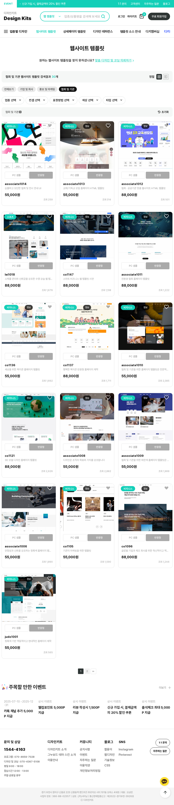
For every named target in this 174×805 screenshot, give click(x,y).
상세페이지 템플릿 (74, 31)
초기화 (163, 112)
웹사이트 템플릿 (46, 31)
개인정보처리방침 (90, 771)
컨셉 (34, 100)
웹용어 (108, 749)
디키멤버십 (152, 31)
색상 (87, 100)
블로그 (166, 3)
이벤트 (83, 755)
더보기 (165, 688)
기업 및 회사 (26, 89)
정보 (29, 126)
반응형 (41, 175)
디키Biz (169, 31)
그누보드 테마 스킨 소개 (62, 755)
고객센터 (135, 3)
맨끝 (93, 671)
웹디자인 (109, 755)
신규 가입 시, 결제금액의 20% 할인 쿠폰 (44, 4)
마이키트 (132, 16)
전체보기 (9, 89)
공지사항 (85, 749)
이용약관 (85, 765)
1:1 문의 (122, 3)
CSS (107, 765)
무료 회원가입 (159, 16)
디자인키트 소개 (57, 749)
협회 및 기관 (67, 89)
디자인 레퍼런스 (103, 31)
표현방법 (61, 100)
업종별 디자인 (15, 31)
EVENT (8, 3)
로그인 (121, 16)
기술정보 (109, 760)
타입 (111, 100)
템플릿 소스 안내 (130, 31)
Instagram (126, 749)
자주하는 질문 (151, 3)
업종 (10, 100)
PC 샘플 (16, 175)
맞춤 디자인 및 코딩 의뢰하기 (115, 60)
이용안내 (53, 760)
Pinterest (125, 755)
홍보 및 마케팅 (47, 89)
